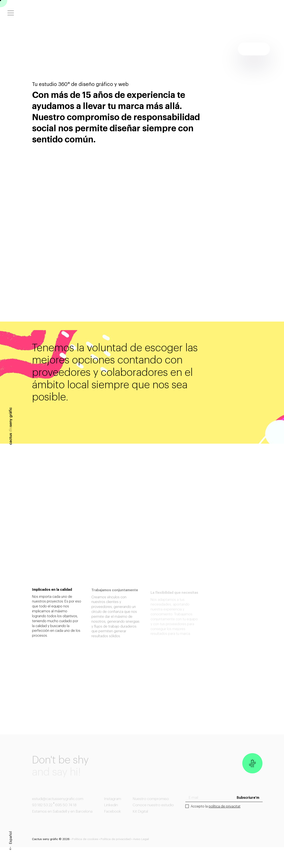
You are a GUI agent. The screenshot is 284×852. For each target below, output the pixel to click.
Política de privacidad (116, 839)
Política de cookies (85, 839)
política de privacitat (224, 806)
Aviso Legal (141, 839)
